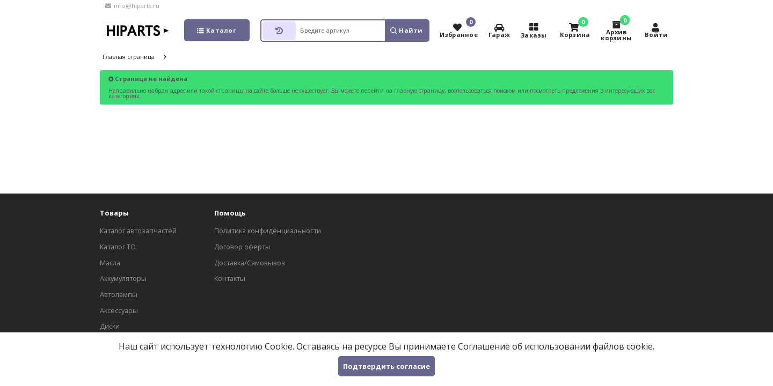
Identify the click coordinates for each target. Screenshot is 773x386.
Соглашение (484, 346)
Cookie (279, 346)
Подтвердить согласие (386, 366)
